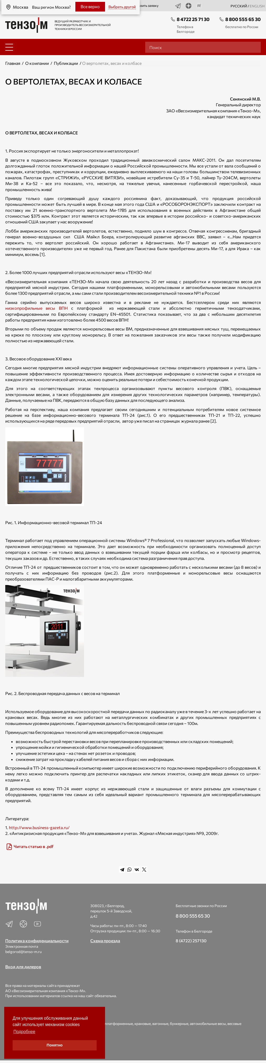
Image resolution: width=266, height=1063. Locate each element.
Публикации (66, 63)
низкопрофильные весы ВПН (36, 308)
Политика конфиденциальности (37, 940)
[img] (133, 847)
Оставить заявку (142, 5)
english (257, 6)
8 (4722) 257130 (191, 940)
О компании (37, 63)
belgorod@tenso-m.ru (23, 951)
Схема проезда (105, 940)
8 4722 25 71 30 (193, 19)
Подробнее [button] (24, 1031)
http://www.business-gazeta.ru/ (39, 827)
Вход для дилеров (23, 966)
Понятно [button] (55, 1045)
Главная (12, 63)
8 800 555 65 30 (243, 19)
